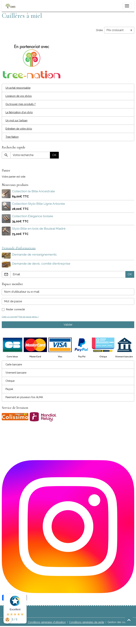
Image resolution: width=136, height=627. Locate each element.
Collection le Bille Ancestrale (33, 191)
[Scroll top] (128, 619)
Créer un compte (9, 316)
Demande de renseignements (34, 254)
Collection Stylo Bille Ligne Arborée (38, 203)
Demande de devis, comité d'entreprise (41, 263)
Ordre (99, 30)
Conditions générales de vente (86, 622)
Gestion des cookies (119, 622)
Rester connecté (15, 309)
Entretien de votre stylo (18, 128)
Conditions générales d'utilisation (47, 622)
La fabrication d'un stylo (19, 112)
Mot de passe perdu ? (29, 316)
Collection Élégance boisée (32, 216)
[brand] (11, 6)
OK (54, 155)
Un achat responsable (17, 87)
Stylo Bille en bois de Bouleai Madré (39, 228)
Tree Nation (12, 136)
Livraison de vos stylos (18, 96)
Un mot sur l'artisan (16, 120)
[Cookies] (8, 620)
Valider (68, 324)
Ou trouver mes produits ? (20, 104)
